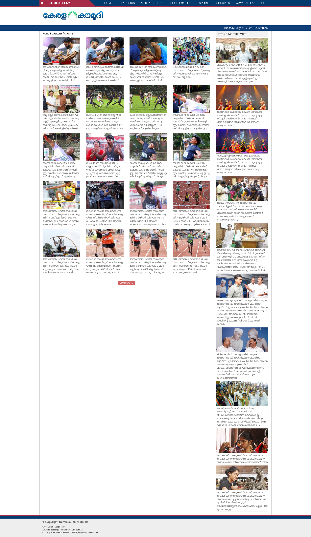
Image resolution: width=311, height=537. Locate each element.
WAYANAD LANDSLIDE (251, 3)
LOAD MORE (126, 283)
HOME (108, 3)
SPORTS (204, 3)
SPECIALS (223, 3)
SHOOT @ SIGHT (181, 3)
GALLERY (57, 33)
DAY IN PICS (127, 3)
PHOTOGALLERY (55, 3)
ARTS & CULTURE (152, 3)
